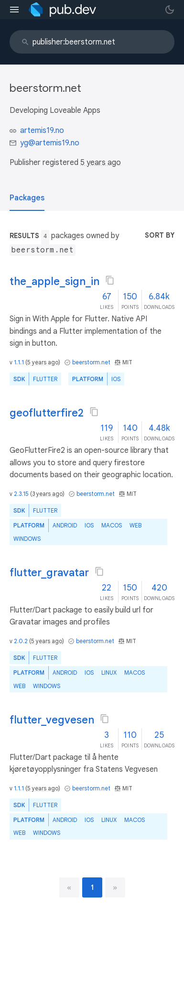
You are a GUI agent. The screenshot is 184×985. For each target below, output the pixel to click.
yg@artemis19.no (49, 143)
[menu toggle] (14, 9)
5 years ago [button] (100, 162)
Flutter (45, 379)
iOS (115, 379)
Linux (109, 672)
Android (65, 525)
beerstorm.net (91, 362)
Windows (27, 538)
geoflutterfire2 (47, 412)
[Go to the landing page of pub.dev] (62, 9)
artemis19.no (42, 130)
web (135, 525)
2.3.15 (21, 493)
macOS (111, 525)
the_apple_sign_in (54, 281)
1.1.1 (19, 362)
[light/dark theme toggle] (169, 9)
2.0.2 (21, 641)
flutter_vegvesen (52, 719)
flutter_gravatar (49, 572)
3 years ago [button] (47, 493)
